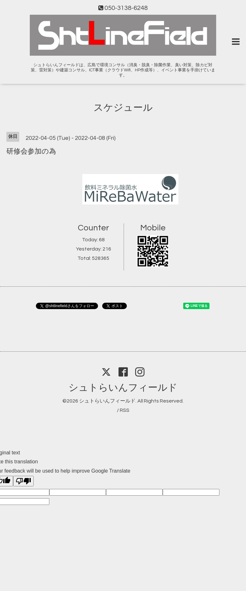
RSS (124, 410)
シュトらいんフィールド (123, 388)
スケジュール (123, 108)
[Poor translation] (23, 481)
